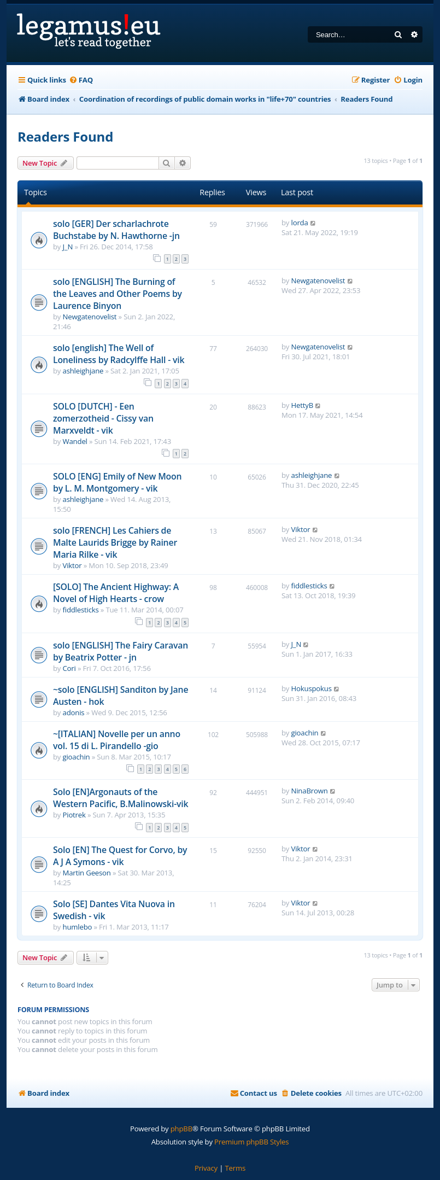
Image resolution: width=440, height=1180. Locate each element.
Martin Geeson (87, 873)
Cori (69, 668)
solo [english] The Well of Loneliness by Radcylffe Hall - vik (118, 354)
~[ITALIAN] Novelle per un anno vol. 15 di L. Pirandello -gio (116, 740)
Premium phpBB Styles (251, 1142)
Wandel (75, 441)
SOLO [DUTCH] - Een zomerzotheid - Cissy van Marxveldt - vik (103, 418)
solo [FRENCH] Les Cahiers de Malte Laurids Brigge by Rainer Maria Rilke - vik (115, 542)
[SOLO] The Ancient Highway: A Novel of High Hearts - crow (116, 593)
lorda (299, 222)
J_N (68, 247)
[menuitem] (81, 80)
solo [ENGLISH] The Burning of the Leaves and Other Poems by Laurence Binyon (117, 294)
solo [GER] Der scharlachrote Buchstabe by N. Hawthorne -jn (116, 230)
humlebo (77, 927)
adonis (74, 712)
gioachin (76, 757)
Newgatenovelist (90, 317)
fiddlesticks (81, 610)
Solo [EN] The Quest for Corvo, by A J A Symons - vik (120, 856)
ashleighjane (83, 371)
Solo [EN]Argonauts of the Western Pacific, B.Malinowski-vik (120, 798)
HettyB (302, 405)
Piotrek (74, 815)
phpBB (181, 1129)
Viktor (72, 565)
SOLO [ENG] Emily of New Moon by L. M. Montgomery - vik (117, 482)
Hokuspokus (311, 688)
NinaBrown (309, 791)
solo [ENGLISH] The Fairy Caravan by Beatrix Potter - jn (120, 651)
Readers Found (65, 136)
